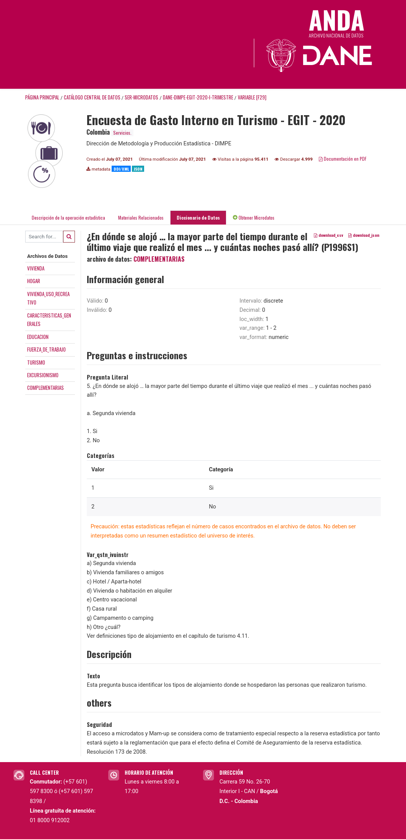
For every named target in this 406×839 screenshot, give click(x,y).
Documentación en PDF (343, 158)
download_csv (328, 235)
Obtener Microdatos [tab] (253, 217)
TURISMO (36, 362)
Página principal (42, 97)
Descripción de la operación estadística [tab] (68, 217)
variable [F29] (252, 97)
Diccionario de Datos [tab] (198, 217)
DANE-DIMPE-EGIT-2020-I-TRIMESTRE (198, 97)
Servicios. (122, 132)
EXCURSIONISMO (42, 375)
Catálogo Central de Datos (92, 97)
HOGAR (33, 281)
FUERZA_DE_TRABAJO (46, 349)
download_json (363, 235)
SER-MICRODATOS (141, 97)
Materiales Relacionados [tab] (141, 217)
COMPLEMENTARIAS (45, 387)
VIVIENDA (35, 268)
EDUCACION (38, 336)
